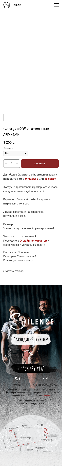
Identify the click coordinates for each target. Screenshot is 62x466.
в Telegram (46, 395)
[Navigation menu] (56, 5)
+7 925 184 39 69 (31, 369)
